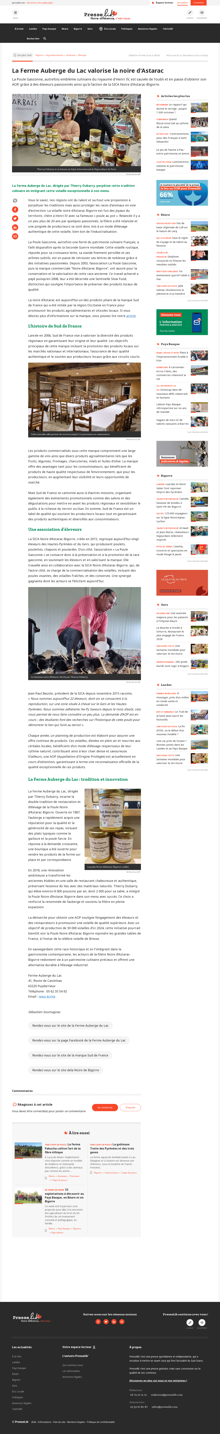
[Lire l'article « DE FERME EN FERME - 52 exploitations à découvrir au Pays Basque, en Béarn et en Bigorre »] (28, 1196)
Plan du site (59, 1422)
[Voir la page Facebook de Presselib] (98, 1321)
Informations (44, 1422)
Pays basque (49, 28)
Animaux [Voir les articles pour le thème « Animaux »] (70, 55)
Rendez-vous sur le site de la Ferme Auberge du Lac (70, 1025)
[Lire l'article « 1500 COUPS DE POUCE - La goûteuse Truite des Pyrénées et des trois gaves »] (114, 1148)
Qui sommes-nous (72, 1365)
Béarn (65, 28)
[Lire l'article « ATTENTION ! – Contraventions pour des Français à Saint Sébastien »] (199, 137)
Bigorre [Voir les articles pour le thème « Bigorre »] (39, 55)
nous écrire (47, 996)
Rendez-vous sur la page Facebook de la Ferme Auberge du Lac (79, 1040)
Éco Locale (107, 29)
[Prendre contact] (190, 14)
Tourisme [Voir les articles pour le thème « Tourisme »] (74, 1176)
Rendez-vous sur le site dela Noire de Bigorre (65, 1070)
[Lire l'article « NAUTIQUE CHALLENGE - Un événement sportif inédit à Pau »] (199, 274)
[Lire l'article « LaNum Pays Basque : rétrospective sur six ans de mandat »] (199, 407)
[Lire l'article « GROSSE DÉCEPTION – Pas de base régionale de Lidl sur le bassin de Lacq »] (199, 226)
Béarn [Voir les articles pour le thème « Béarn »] (52, 1176)
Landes (33, 28)
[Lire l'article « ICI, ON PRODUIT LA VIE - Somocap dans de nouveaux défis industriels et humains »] (199, 389)
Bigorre (78, 28)
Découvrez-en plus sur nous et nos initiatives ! (158, 1380)
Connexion (198, 2)
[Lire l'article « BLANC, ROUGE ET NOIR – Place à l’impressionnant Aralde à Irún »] (199, 356)
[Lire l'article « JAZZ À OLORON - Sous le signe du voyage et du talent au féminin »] (199, 241)
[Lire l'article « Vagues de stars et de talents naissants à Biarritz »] (199, 422)
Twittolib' (168, 28)
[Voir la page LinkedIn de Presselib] (114, 1321)
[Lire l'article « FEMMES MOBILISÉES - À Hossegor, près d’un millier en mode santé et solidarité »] (199, 696)
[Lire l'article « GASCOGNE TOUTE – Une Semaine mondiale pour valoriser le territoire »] (199, 649)
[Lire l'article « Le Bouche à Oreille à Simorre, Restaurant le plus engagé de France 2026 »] (199, 631)
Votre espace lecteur (77, 1347)
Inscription (182, 2)
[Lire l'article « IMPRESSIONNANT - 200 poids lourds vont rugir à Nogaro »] (199, 663)
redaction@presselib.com (167, 1394)
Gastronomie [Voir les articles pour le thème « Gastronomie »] (111, 1172)
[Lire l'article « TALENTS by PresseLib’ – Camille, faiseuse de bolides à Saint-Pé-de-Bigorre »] (199, 502)
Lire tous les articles (197, 300)
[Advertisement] (182, 830)
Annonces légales (147, 28)
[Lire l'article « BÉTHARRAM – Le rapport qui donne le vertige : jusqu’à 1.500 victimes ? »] (199, 108)
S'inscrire (130, 1107)
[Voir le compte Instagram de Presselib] (121, 1321)
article (131, 316)
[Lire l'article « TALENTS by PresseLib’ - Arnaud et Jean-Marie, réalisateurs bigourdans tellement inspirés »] (199, 531)
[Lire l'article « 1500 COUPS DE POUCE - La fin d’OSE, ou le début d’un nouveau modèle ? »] (199, 729)
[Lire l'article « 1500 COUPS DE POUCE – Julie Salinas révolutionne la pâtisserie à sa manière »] (199, 289)
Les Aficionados (71, 1371)
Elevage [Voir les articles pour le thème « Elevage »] (82, 55)
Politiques (127, 28)
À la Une (19, 28)
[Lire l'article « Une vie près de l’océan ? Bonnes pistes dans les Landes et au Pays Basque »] (199, 744)
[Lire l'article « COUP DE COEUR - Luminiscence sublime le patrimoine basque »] (199, 165)
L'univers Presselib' (75, 1356)
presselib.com (18, 2)
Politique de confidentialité (101, 1422)
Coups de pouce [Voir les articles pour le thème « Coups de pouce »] (59, 1180)
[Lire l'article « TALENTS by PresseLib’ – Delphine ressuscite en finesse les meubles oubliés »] (199, 255)
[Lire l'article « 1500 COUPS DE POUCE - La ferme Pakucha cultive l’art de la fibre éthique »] (28, 1150)
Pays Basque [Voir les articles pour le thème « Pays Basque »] (64, 1228)
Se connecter (105, 1107)
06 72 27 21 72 (138, 1394)
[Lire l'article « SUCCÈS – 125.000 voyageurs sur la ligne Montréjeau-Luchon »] (199, 516)
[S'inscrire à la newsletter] (202, 14)
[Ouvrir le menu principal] (15, 14)
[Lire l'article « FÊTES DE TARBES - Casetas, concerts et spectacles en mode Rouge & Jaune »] (199, 549)
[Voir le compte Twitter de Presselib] (106, 1321)
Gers (90, 28)
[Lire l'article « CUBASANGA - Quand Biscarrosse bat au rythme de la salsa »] (199, 122)
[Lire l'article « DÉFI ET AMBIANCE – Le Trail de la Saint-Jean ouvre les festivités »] (199, 715)
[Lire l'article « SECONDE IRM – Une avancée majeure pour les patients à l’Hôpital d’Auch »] (199, 616)
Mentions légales (76, 1422)
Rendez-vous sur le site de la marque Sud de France (70, 1055)
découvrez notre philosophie (40, 2)
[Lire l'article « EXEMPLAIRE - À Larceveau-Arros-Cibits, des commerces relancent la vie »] (199, 370)
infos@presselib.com (165, 1406)
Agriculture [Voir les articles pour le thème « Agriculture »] (57, 1232)
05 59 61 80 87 (139, 1406)
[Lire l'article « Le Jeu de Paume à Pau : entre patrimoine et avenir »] (199, 151)
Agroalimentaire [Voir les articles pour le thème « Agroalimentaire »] (54, 55)
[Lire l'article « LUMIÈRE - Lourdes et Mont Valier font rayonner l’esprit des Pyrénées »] (199, 487)
